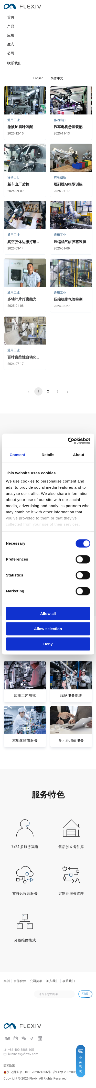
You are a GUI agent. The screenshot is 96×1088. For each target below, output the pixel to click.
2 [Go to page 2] (48, 391)
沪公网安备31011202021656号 (27, 1072)
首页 (10, 17)
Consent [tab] (17, 454)
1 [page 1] (38, 391)
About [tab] (78, 454)
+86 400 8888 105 (21, 1050)
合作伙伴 (20, 981)
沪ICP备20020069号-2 (68, 1072)
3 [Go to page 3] (58, 391)
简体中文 (57, 78)
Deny (48, 644)
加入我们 (52, 981)
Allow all (48, 613)
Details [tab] (48, 454)
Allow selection (48, 629)
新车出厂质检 (18, 184)
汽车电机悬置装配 (68, 127)
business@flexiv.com (23, 1054)
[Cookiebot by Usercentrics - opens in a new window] (68, 440)
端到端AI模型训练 (68, 184)
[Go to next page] (67, 391)
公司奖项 (36, 981)
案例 (7, 981)
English (38, 78)
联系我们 (14, 63)
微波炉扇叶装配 (20, 127)
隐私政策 (9, 1065)
